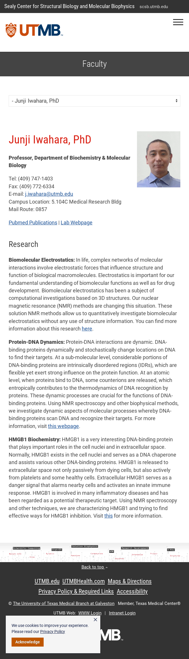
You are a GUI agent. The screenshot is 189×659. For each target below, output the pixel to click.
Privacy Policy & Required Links (76, 591)
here (87, 329)
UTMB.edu (47, 581)
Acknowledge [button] (27, 642)
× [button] (95, 620)
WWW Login (89, 613)
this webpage (63, 426)
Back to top (94, 567)
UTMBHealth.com (83, 581)
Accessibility (132, 591)
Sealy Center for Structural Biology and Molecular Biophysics (69, 6)
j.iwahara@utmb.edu (49, 194)
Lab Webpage (76, 223)
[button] (178, 22)
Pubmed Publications (33, 223)
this (108, 516)
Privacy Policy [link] (52, 631)
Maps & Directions (130, 581)
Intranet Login (122, 613)
